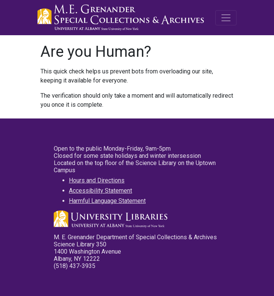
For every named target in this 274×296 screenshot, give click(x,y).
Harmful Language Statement (107, 200)
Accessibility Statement (100, 190)
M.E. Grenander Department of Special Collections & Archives (122, 18)
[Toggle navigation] (226, 17)
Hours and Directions (97, 180)
